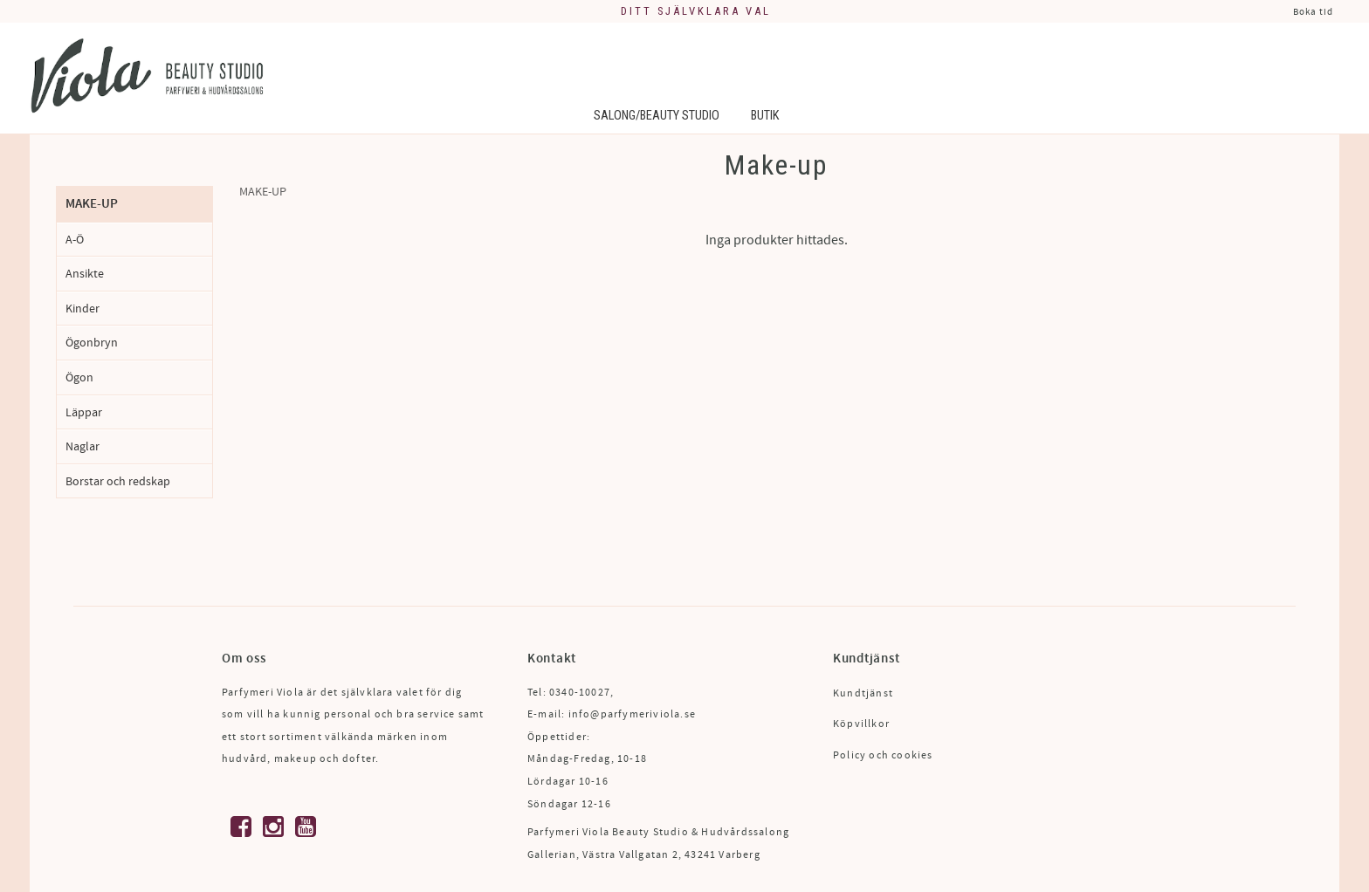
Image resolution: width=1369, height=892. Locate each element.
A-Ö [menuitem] (74, 239)
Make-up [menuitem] (91, 204)
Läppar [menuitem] (83, 412)
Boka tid (1313, 12)
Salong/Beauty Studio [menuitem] (656, 115)
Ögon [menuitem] (79, 377)
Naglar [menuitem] (82, 446)
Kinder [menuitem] (82, 308)
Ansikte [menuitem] (84, 273)
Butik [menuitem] (765, 115)
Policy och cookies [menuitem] (883, 755)
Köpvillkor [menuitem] (861, 724)
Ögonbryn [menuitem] (91, 342)
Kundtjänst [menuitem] (863, 693)
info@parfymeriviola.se (632, 714)
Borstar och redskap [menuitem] (117, 481)
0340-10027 (579, 692)
